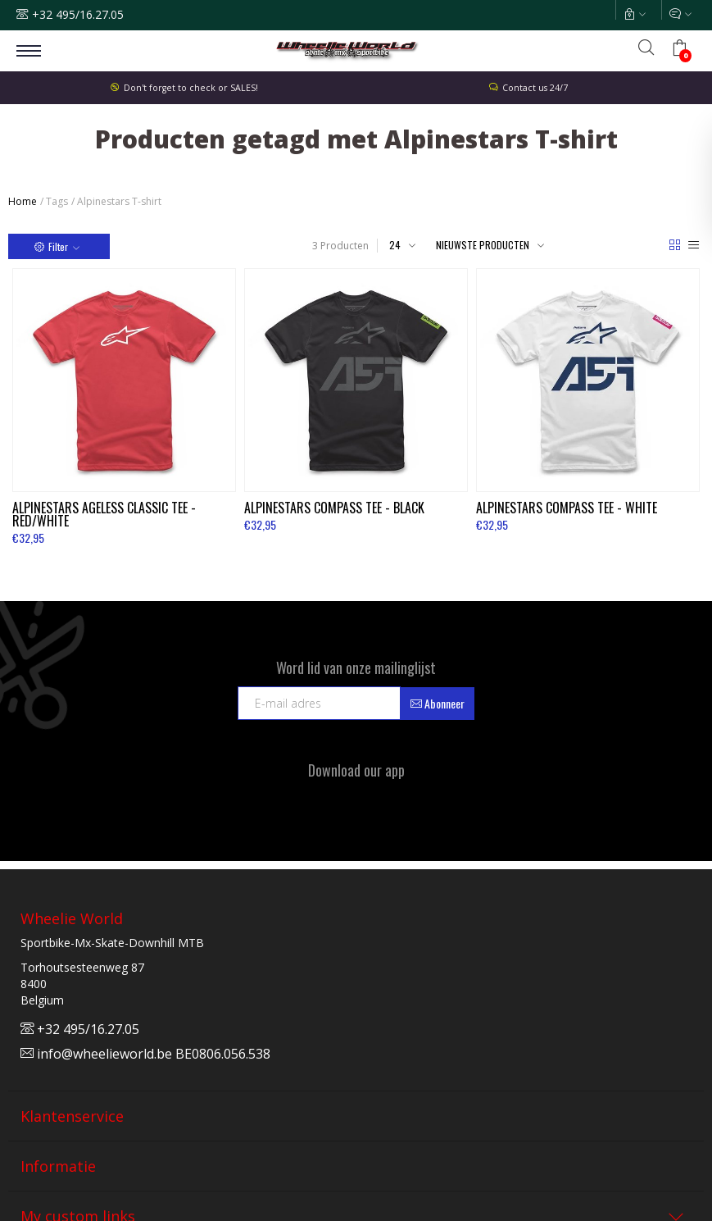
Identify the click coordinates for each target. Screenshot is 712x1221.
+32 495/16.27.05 (78, 14)
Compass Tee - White (566, 507)
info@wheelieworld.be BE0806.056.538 (145, 1054)
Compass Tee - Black (334, 507)
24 (395, 245)
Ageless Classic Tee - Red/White (104, 514)
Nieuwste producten (482, 245)
